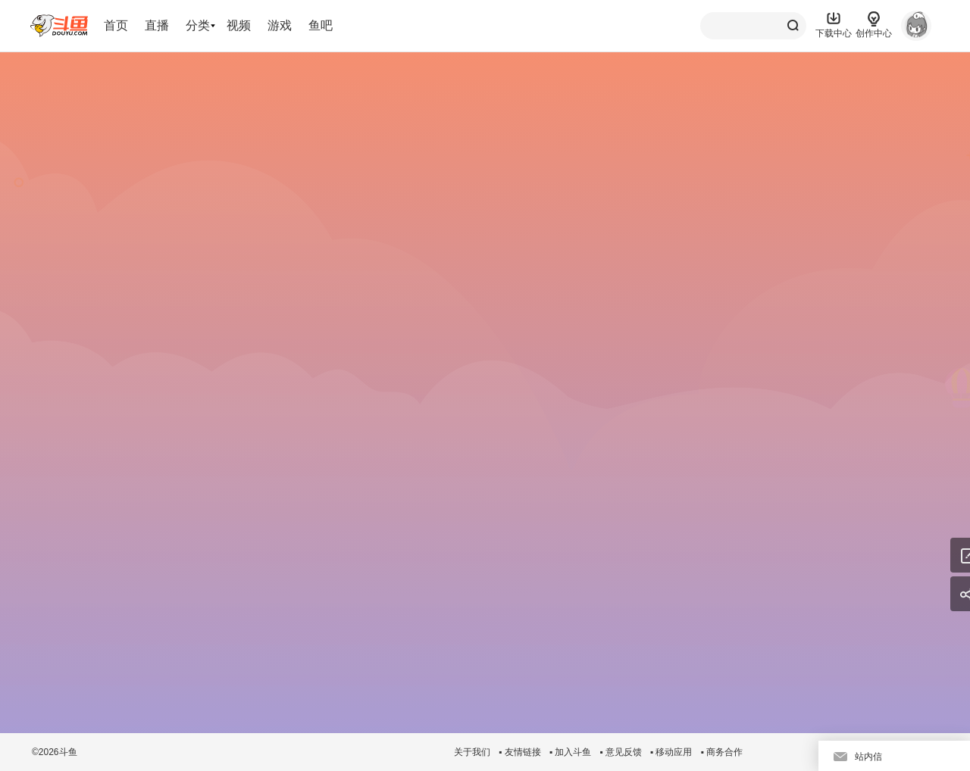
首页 (116, 25)
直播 (157, 25)
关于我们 (472, 752)
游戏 (280, 25)
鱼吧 (320, 25)
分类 (198, 25)
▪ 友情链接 (520, 752)
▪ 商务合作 (721, 752)
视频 (239, 25)
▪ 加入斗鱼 (570, 752)
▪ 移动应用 (671, 752)
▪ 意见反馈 (620, 752)
